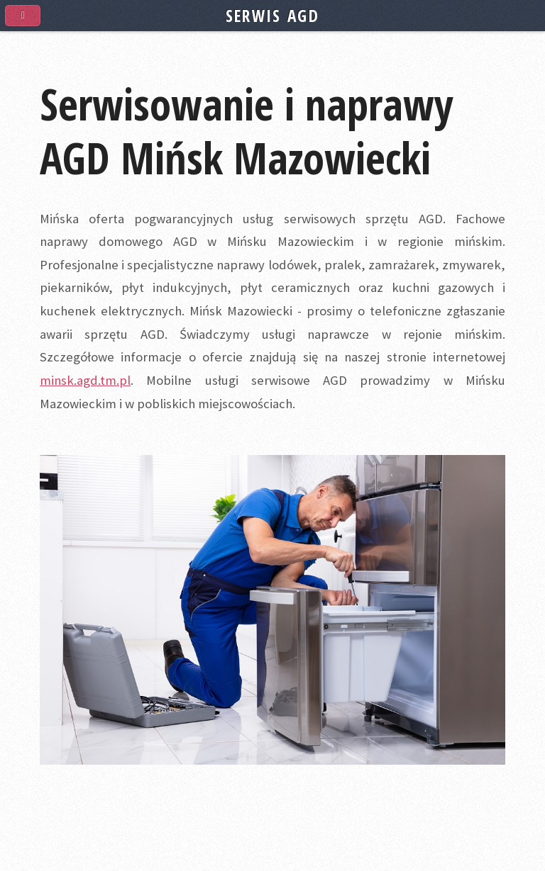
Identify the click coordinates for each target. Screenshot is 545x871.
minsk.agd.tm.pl (85, 380)
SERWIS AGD (272, 15)
